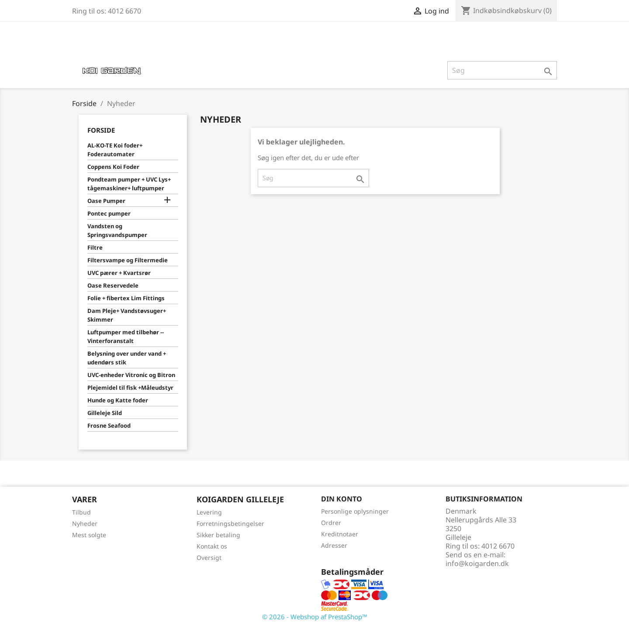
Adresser (334, 545)
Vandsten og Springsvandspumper (117, 230)
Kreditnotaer (339, 534)
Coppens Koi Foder (113, 167)
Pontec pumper (109, 213)
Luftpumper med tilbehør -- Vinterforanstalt (125, 336)
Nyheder (84, 523)
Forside (101, 130)
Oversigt (209, 557)
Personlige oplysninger (355, 511)
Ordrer (331, 522)
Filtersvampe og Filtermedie (127, 260)
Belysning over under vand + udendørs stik (126, 358)
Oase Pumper (106, 201)
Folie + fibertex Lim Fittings (126, 298)
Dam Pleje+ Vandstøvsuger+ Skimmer (126, 315)
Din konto (341, 499)
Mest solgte (89, 535)
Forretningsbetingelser (230, 523)
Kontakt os (212, 546)
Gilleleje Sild (104, 413)
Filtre (95, 247)
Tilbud (81, 512)
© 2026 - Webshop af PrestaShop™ (314, 616)
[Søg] (502, 70)
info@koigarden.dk (477, 563)
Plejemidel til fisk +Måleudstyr (130, 387)
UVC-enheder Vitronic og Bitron (131, 375)
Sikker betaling (218, 535)
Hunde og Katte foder (117, 400)
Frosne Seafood (109, 425)
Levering (209, 512)
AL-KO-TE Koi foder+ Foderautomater (114, 149)
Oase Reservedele (112, 285)
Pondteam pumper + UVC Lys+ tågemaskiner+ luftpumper (129, 183)
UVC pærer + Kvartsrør (119, 273)
